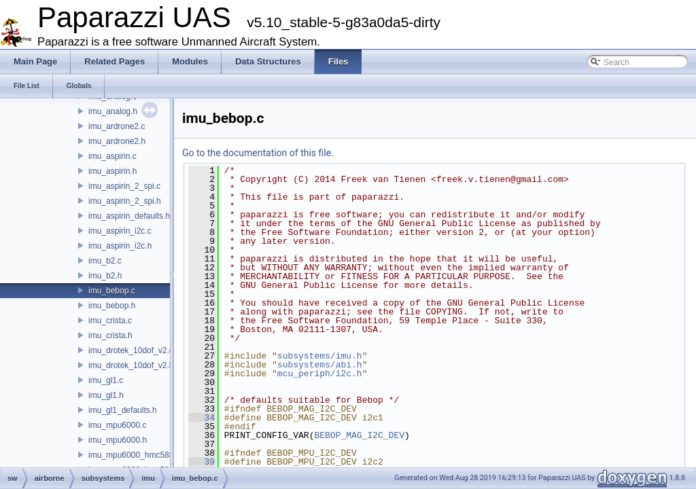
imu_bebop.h (111, 305)
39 (201, 462)
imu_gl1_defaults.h (122, 410)
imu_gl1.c (105, 380)
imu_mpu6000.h (117, 440)
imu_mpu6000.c (117, 425)
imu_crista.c (110, 320)
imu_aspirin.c (112, 156)
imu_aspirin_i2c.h (120, 246)
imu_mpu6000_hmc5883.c (136, 455)
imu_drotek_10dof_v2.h (130, 365)
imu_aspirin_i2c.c (120, 231)
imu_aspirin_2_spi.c (124, 186)
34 (201, 418)
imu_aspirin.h (112, 171)
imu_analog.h (112, 111)
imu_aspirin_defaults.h (129, 216)
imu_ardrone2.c (116, 126)
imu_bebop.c (111, 290)
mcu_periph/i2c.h (319, 373)
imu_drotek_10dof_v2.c (130, 350)
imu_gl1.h (106, 395)
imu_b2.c (105, 261)
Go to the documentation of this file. (258, 152)
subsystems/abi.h (319, 365)
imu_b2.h (105, 275)
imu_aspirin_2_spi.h (124, 201)
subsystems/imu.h (319, 356)
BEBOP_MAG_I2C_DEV (359, 435)
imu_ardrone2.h (116, 141)
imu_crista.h (110, 335)
